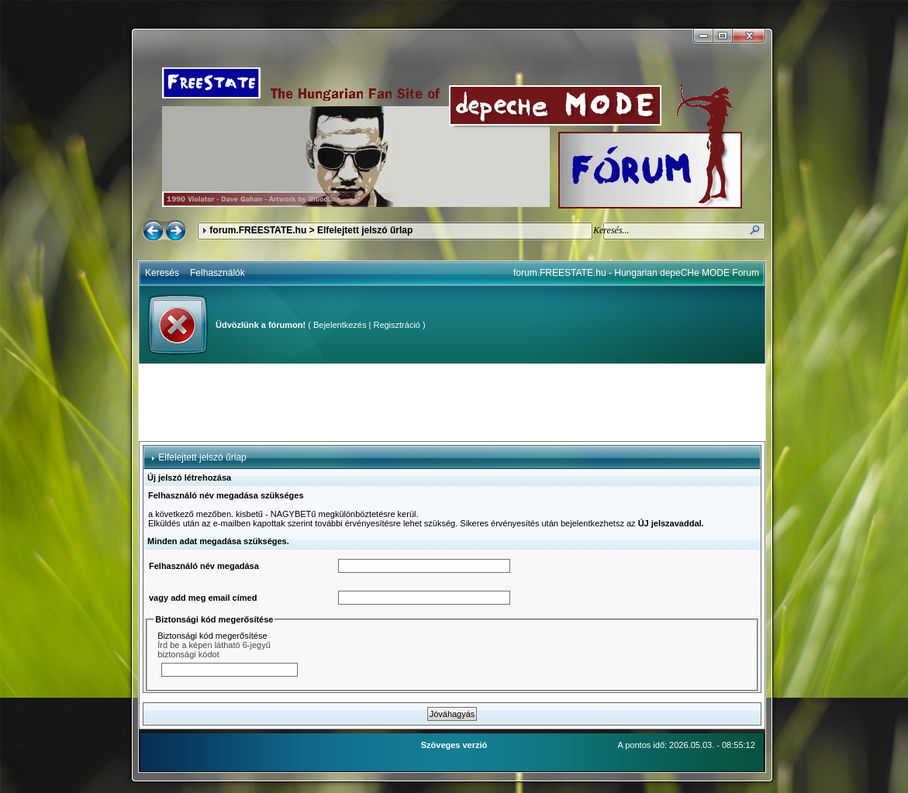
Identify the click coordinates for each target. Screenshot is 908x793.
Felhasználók (217, 272)
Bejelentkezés (340, 324)
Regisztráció (396, 324)
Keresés (162, 272)
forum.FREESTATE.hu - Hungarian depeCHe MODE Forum (636, 272)
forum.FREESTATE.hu (257, 230)
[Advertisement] (452, 402)
